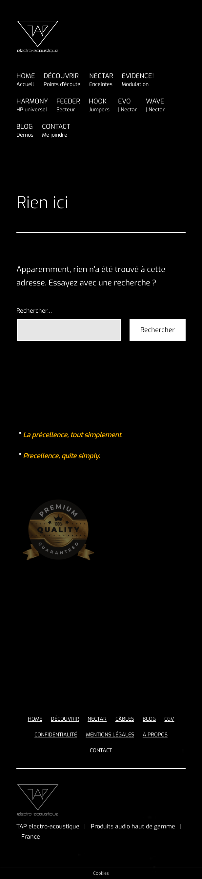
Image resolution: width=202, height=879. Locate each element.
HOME (25, 80)
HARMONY (32, 105)
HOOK (99, 105)
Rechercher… (34, 311)
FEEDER (68, 105)
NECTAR (101, 80)
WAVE (155, 105)
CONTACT (56, 130)
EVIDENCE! (138, 80)
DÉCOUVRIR (62, 80)
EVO (127, 105)
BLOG (24, 130)
